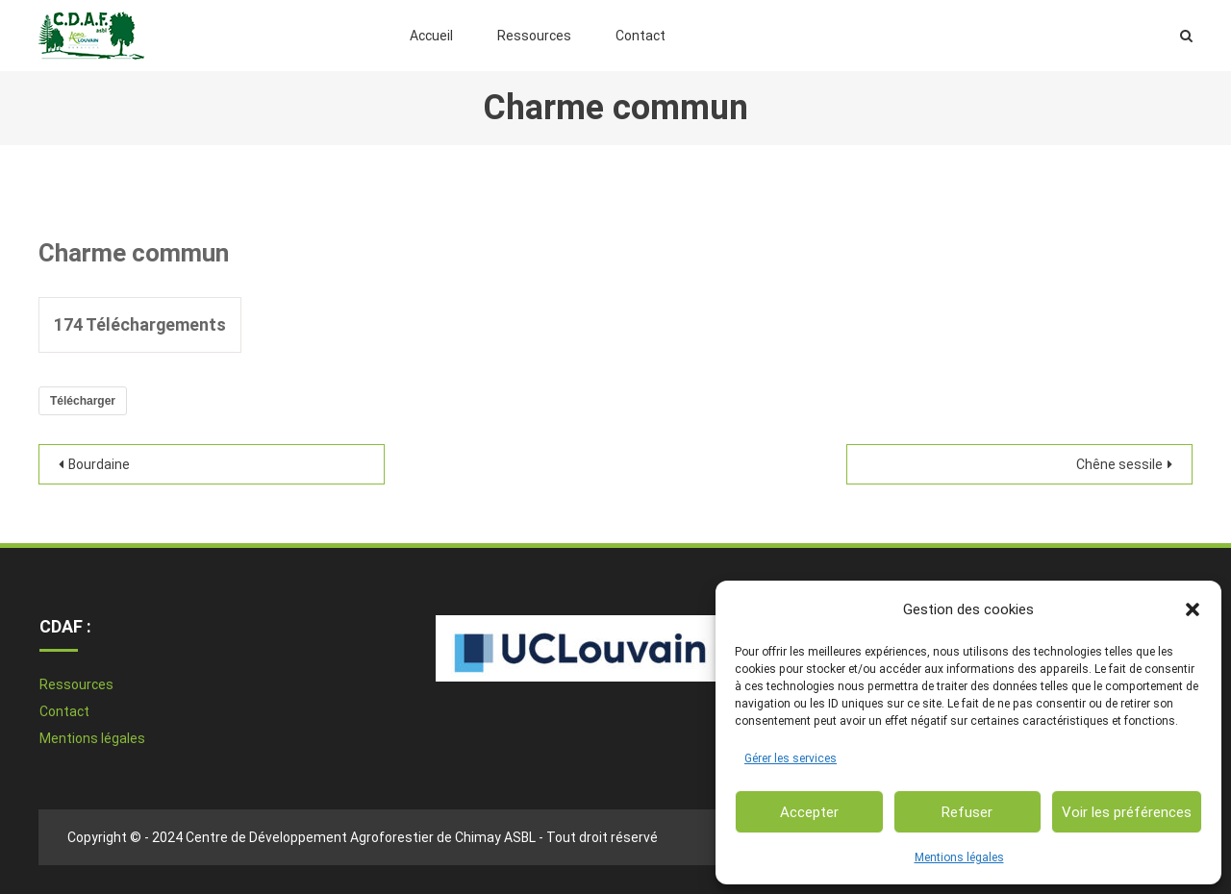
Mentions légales (959, 857)
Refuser (967, 812)
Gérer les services (790, 758)
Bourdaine (99, 464)
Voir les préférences (1127, 812)
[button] (1192, 609)
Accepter (809, 812)
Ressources (534, 35)
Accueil (431, 35)
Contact (641, 35)
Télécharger (82, 401)
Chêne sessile (1119, 464)
